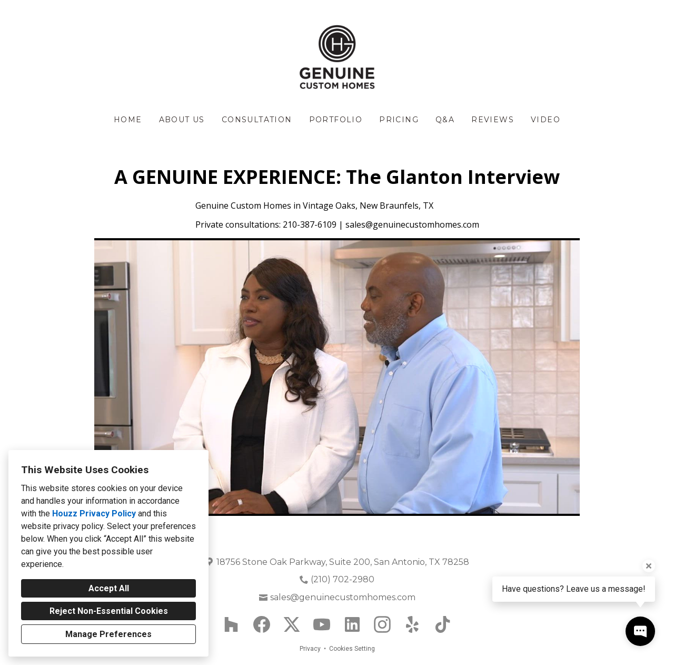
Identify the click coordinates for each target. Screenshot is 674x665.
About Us (182, 119)
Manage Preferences (108, 634)
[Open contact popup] (640, 631)
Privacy (310, 648)
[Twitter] (292, 624)
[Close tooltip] (648, 566)
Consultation (257, 119)
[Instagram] (382, 624)
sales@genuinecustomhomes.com (342, 597)
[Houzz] (231, 624)
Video (545, 119)
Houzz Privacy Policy (94, 513)
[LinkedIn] (352, 624)
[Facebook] (261, 624)
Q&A (444, 119)
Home (128, 119)
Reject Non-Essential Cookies (108, 611)
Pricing (399, 119)
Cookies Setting (352, 648)
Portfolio (336, 119)
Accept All (108, 588)
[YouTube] (322, 624)
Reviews (492, 119)
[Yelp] (412, 624)
